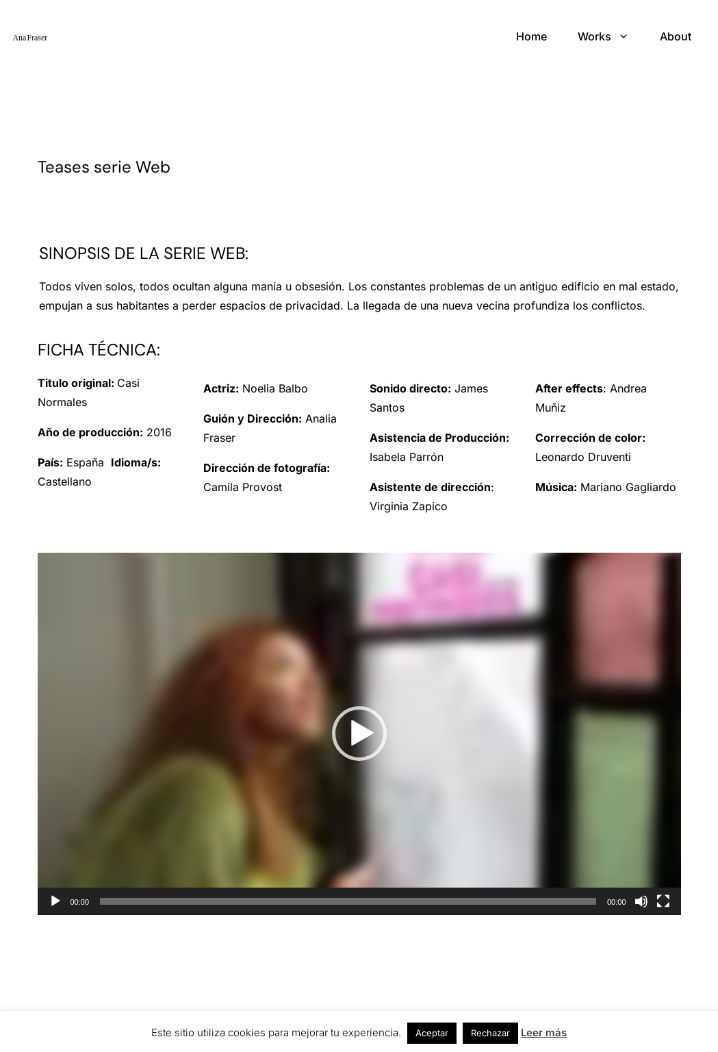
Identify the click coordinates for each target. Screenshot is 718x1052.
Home (531, 36)
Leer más (544, 1032)
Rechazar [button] (490, 1032)
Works (594, 36)
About (675, 36)
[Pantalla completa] (663, 901)
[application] (359, 734)
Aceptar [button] (431, 1032)
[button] (359, 733)
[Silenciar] (641, 901)
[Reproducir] (55, 901)
